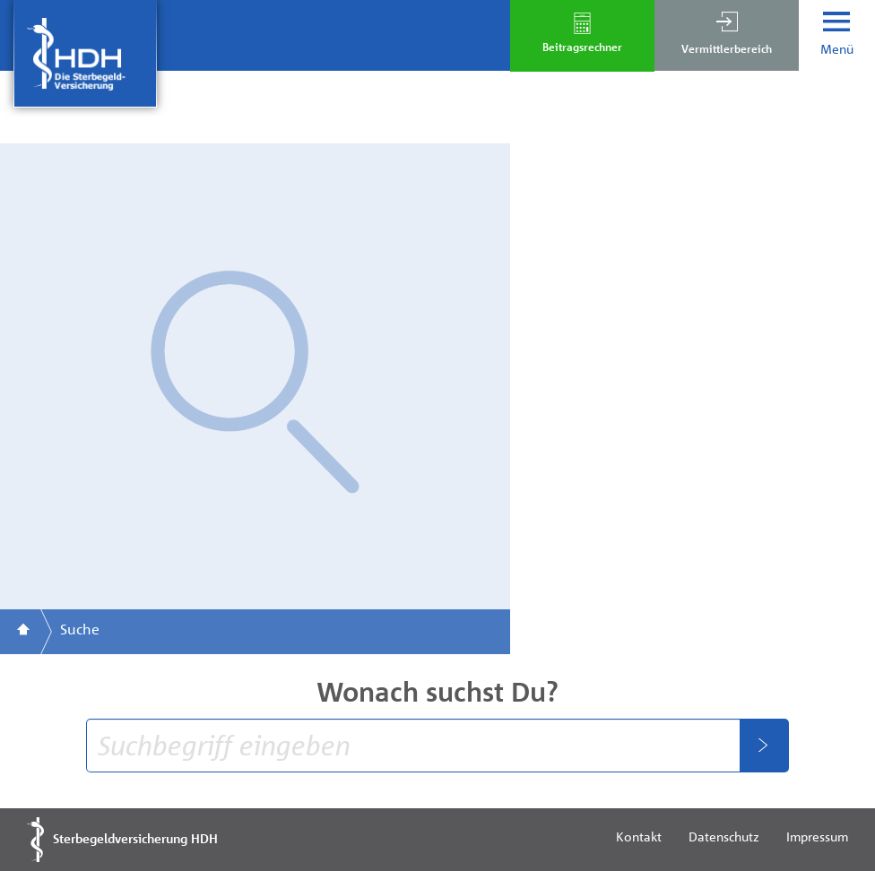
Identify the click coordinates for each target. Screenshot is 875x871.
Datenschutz (724, 836)
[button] (726, 35)
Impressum (817, 836)
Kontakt (639, 836)
